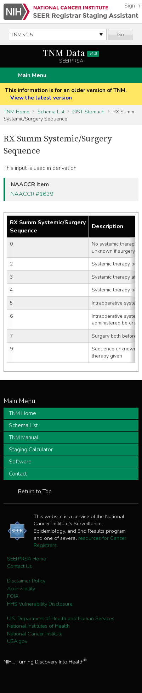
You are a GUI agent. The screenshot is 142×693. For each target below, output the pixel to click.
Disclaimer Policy (26, 580)
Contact (18, 473)
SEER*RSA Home (26, 558)
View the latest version (41, 97)
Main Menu (32, 75)
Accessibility (21, 588)
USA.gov (17, 641)
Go (120, 34)
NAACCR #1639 (32, 194)
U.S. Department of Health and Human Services (60, 618)
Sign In (132, 6)
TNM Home (16, 111)
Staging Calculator (31, 449)
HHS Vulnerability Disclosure (40, 603)
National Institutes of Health (38, 625)
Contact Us (19, 566)
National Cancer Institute (35, 633)
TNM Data (71, 53)
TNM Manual (23, 437)
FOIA (12, 596)
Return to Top (35, 491)
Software (20, 461)
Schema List (51, 111)
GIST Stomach (88, 111)
